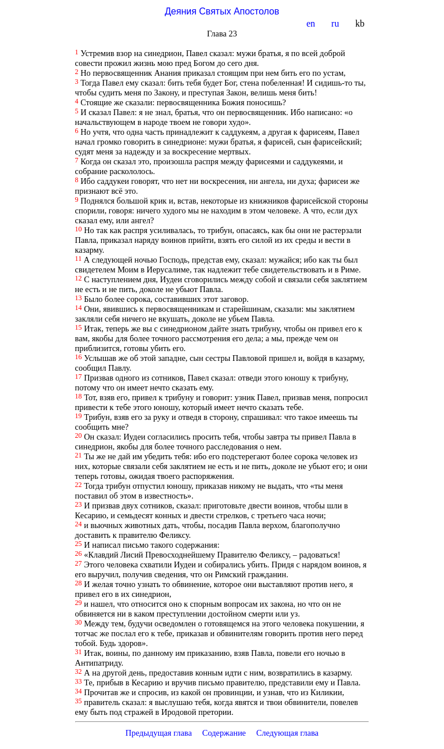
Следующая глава (287, 732)
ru (336, 23)
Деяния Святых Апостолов (222, 11)
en (311, 23)
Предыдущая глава (158, 732)
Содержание (224, 732)
